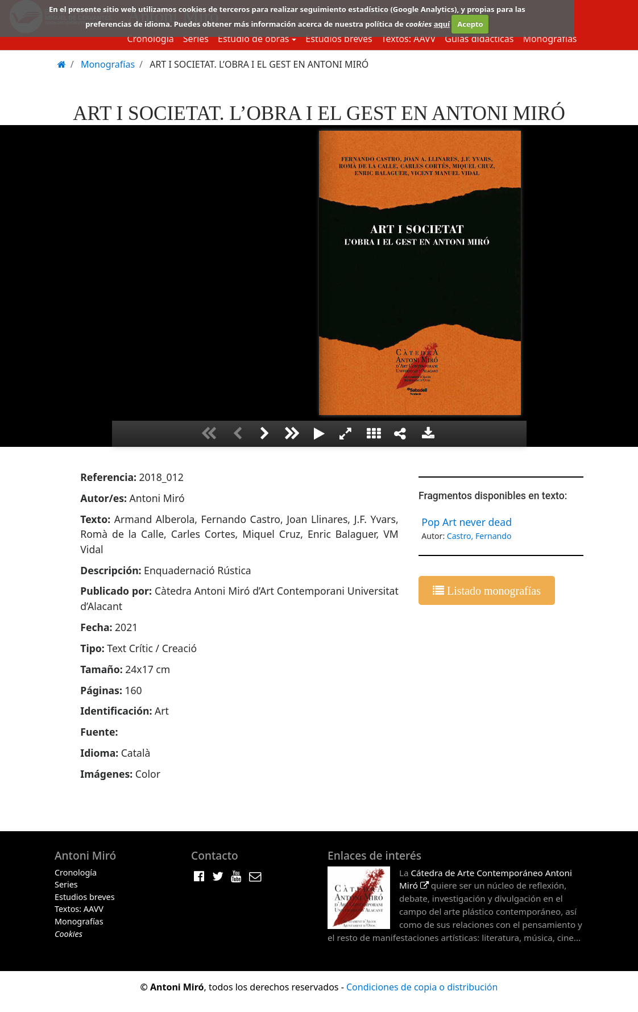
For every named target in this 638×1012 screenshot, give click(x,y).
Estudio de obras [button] (253, 38)
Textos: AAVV (409, 38)
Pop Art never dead (466, 522)
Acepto (470, 24)
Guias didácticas (479, 38)
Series (196, 38)
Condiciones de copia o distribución (422, 987)
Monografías (550, 38)
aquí (442, 24)
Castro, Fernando (479, 535)
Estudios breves (338, 38)
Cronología (150, 38)
